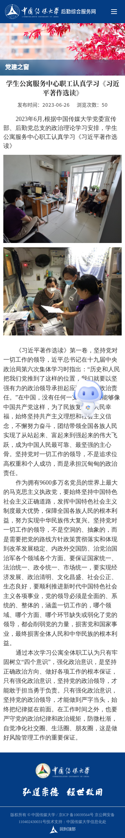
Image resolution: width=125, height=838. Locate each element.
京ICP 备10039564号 (76, 814)
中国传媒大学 (43, 814)
